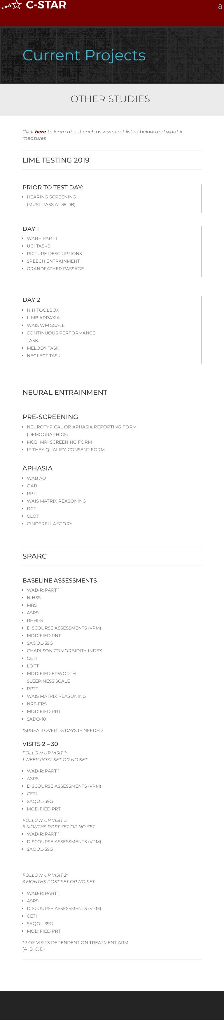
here (40, 132)
